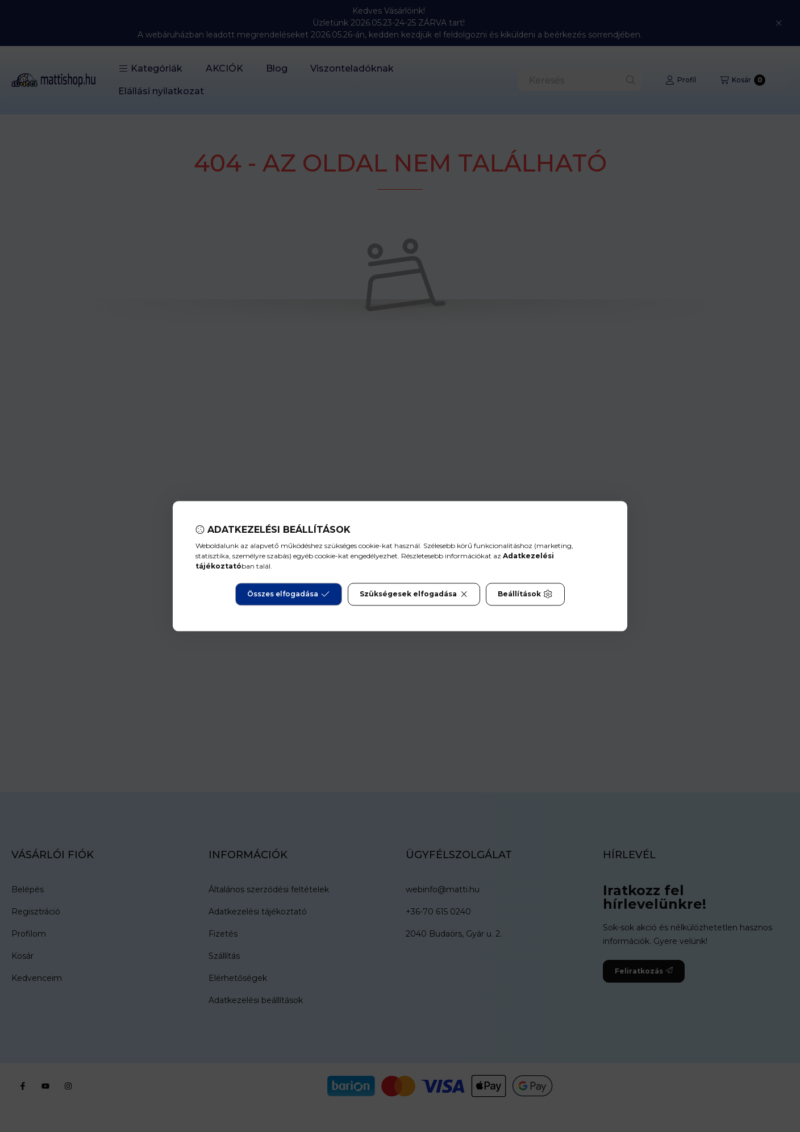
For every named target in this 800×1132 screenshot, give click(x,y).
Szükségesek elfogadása (414, 594)
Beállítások (525, 594)
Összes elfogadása (288, 594)
